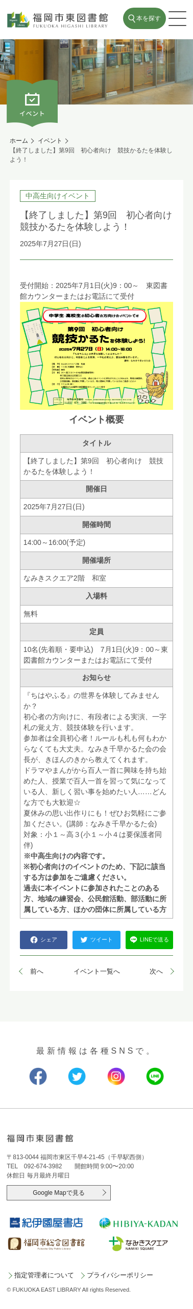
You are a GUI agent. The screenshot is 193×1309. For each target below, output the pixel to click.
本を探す (148, 18)
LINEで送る (149, 940)
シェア (43, 940)
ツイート (96, 940)
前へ (36, 971)
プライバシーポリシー (120, 1275)
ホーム (19, 140)
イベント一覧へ (97, 971)
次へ (156, 971)
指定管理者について (44, 1275)
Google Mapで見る (58, 1192)
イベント (50, 140)
